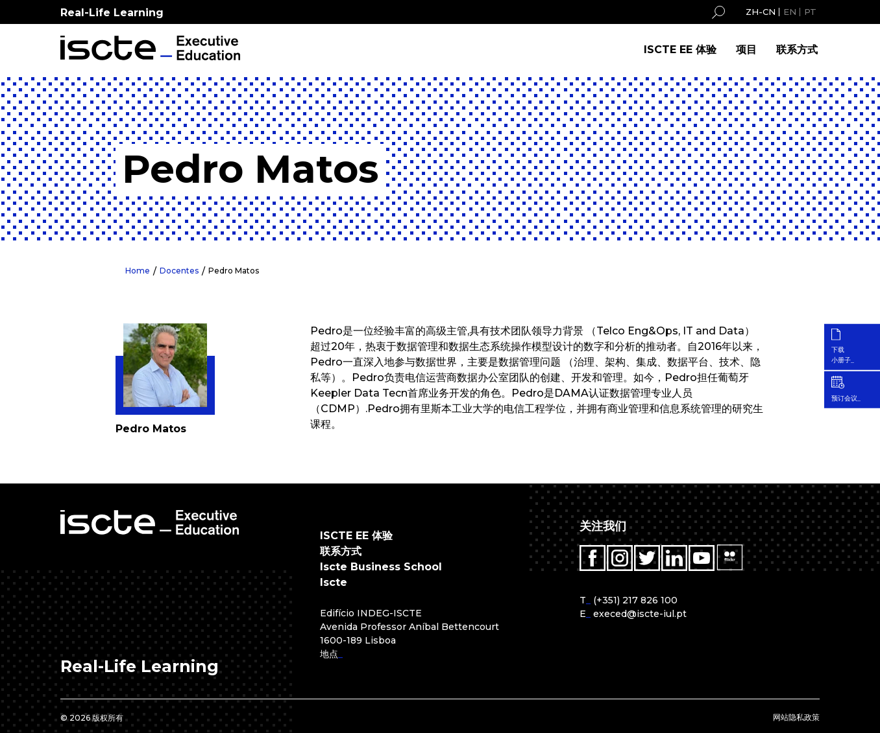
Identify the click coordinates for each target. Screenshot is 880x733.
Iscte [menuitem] (333, 582)
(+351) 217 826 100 (635, 600)
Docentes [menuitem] (179, 270)
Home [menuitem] (137, 270)
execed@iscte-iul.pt (640, 614)
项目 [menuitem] (746, 49)
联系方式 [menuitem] (797, 49)
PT (810, 11)
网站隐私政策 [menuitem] (796, 717)
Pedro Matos (233, 270)
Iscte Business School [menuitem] (381, 567)
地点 (329, 654)
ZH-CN (761, 11)
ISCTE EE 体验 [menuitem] (680, 49)
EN (789, 11)
